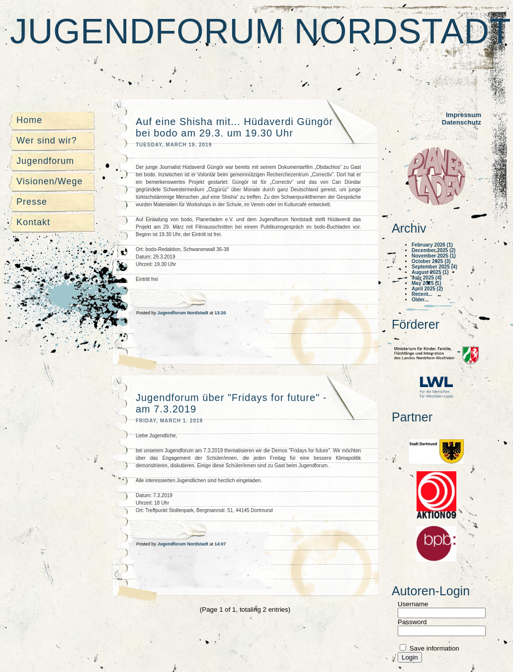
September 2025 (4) (434, 266)
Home (29, 120)
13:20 (220, 312)
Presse (31, 202)
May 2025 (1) (426, 283)
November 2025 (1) (434, 256)
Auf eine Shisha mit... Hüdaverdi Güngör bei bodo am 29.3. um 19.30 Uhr (234, 127)
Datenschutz (461, 122)
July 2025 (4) (426, 277)
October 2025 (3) (431, 261)
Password (412, 622)
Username (413, 604)
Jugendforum (45, 161)
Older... (420, 299)
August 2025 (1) (430, 272)
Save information (433, 648)
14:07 (220, 543)
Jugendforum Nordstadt (260, 31)
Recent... (422, 294)
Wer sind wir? (46, 140)
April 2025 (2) (427, 288)
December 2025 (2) (433, 250)
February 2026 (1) (432, 245)
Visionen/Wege (49, 181)
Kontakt (33, 222)
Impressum (463, 115)
